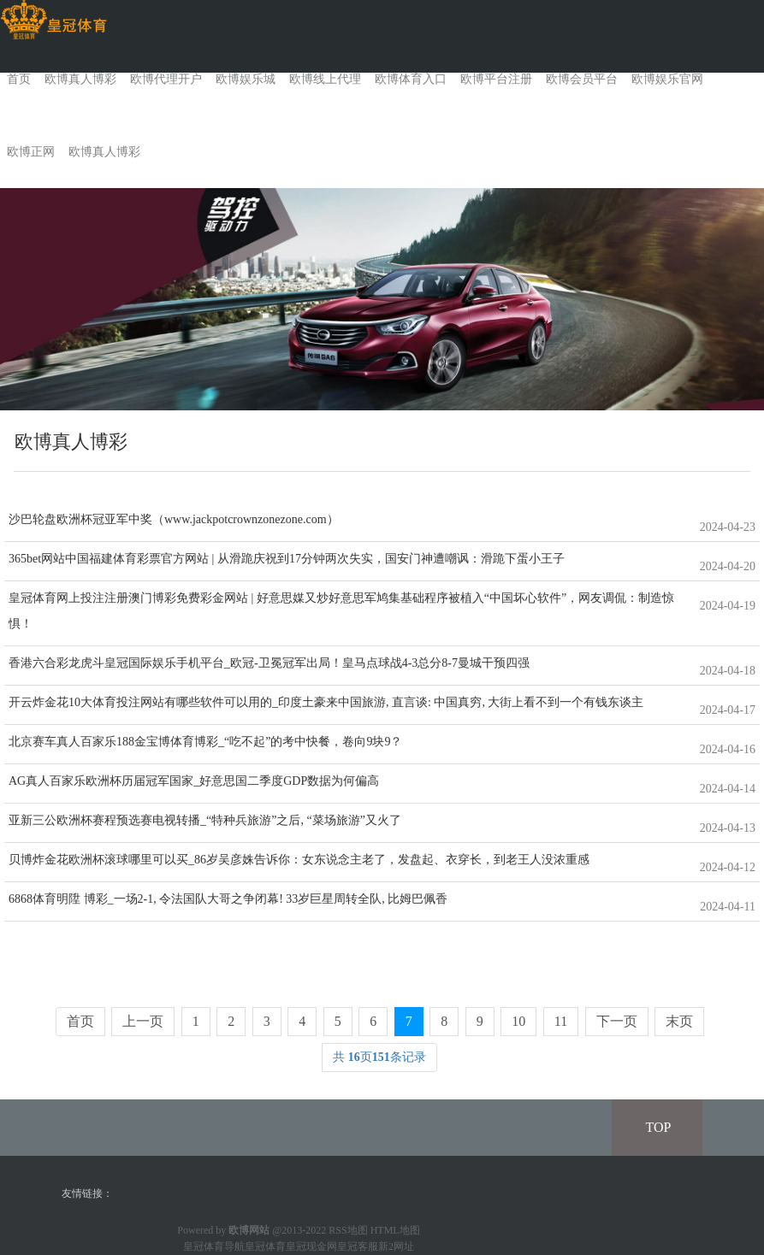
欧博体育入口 (411, 79)
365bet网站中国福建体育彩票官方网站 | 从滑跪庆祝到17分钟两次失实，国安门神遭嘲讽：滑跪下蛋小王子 (287, 558)
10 (518, 1021)
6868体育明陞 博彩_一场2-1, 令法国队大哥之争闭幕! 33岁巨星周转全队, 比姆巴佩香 (228, 899)
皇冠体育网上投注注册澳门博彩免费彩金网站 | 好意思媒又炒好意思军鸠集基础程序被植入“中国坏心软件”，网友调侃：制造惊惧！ (341, 611)
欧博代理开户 (166, 79)
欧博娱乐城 (245, 79)
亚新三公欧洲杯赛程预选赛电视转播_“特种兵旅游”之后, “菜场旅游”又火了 (205, 820)
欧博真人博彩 (80, 79)
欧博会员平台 (582, 79)
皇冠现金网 (311, 1246)
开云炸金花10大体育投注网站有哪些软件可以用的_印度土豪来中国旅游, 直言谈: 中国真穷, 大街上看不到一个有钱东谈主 (326, 702)
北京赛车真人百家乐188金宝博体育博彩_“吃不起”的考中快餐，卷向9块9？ (205, 741)
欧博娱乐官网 (667, 79)
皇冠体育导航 (214, 1246)
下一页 (616, 1021)
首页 (19, 79)
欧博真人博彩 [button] (104, 151)
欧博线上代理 (325, 79)
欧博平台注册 (496, 79)
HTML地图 (395, 1230)
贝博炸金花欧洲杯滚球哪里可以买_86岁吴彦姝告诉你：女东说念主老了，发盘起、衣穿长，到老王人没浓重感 (299, 859)
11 (560, 1021)
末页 (679, 1021)
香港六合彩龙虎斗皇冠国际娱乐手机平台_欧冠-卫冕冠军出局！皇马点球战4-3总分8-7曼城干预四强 (269, 663)
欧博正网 (31, 151)
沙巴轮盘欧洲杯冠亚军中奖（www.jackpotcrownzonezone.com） (174, 519)
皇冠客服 (357, 1246)
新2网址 (396, 1246)
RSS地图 (348, 1230)
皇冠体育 (265, 1246)
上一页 (142, 1021)
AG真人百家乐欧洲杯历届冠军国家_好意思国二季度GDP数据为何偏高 (194, 781)
